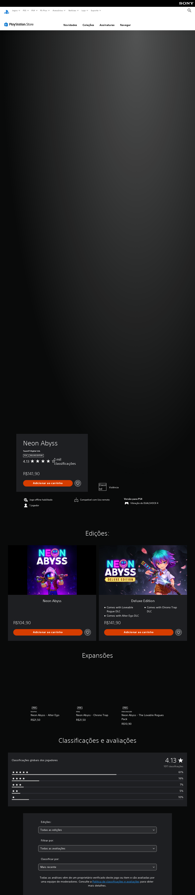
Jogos (14, 10)
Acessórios (57, 10)
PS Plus (43, 10)
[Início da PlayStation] (6, 10)
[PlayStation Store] (19, 21)
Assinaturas (107, 21)
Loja (84, 10)
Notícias (72, 10)
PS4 (33, 10)
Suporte (94, 10)
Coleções (88, 21)
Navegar (125, 21)
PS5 (24, 10)
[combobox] (97, 826)
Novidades (70, 21)
